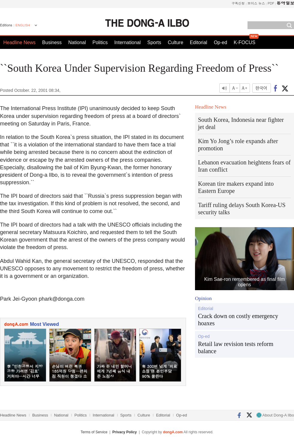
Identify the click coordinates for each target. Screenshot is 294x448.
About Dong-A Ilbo (275, 415)
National (77, 42)
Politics (100, 42)
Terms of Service (94, 432)
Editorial (198, 42)
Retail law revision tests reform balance (235, 347)
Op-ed (220, 42)
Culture (175, 42)
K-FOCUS (244, 42)
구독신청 (238, 3)
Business (52, 42)
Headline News (19, 42)
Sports (154, 42)
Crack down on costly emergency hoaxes (238, 319)
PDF (271, 3)
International (127, 42)
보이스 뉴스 (256, 3)
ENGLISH (23, 25)
